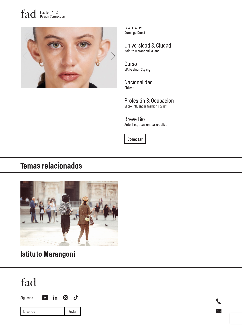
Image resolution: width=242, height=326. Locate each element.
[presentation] (25, 56)
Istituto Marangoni (49, 253)
